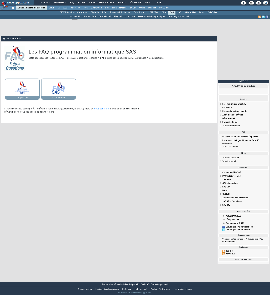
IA (59, 8)
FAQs (18, 38)
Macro (225, 190)
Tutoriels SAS (104, 16)
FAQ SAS (118, 16)
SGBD (133, 8)
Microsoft (75, 8)
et (234, 111)
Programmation (119, 8)
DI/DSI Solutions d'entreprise (31, 8)
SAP (179, 12)
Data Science (140, 12)
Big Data (95, 12)
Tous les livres (230, 158)
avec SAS (231, 176)
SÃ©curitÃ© (190, 12)
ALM (65, 8)
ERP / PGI (153, 12)
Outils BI (226, 194)
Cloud (51, 8)
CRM (164, 12)
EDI (107, 8)
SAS (172, 12)
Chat (92, 2)
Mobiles (152, 8)
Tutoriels (59, 2)
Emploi (122, 2)
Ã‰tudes (135, 2)
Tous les (231, 126)
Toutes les (230, 147)
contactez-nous (229, 242)
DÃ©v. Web (96, 8)
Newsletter (106, 2)
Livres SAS (130, 16)
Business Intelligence (120, 12)
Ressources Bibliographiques (151, 16)
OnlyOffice (212, 12)
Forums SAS (90, 16)
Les (234, 104)
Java (85, 8)
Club (158, 2)
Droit (148, 2)
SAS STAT (227, 187)
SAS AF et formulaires (232, 201)
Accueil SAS (75, 16)
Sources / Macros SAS (178, 16)
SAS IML (226, 205)
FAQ (71, 2)
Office (142, 8)
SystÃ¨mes (164, 8)
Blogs (81, 2)
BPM (104, 12)
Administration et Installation (235, 198)
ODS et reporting (230, 183)
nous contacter (102, 109)
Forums (45, 2)
